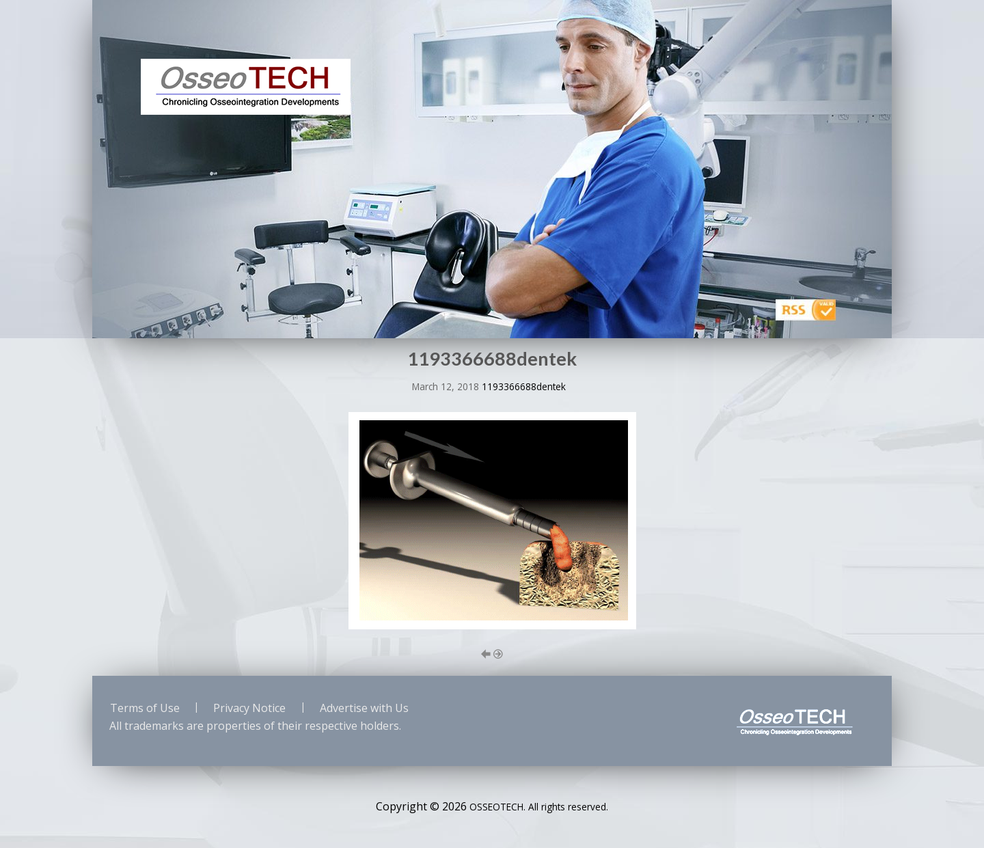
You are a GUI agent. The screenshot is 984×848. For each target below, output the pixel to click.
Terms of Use (145, 707)
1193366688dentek (524, 386)
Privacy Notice (249, 707)
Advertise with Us (364, 707)
